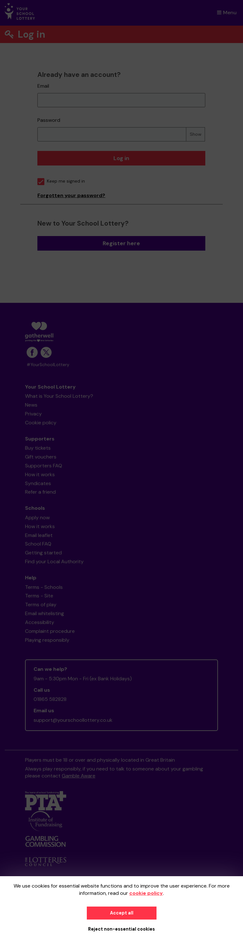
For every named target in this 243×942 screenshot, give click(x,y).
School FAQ (38, 543)
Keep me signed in (61, 181)
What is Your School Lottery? (59, 396)
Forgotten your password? (71, 195)
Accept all (121, 913)
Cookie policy (40, 422)
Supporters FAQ (43, 465)
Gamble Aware (78, 775)
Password (48, 120)
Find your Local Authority (54, 561)
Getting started (43, 552)
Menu (227, 12)
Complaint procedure (50, 631)
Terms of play (40, 604)
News (31, 405)
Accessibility (39, 622)
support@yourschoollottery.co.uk (73, 720)
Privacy (33, 413)
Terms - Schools (44, 587)
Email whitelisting (44, 613)
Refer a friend (40, 492)
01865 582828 (50, 699)
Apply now (37, 517)
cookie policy (146, 893)
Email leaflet (39, 535)
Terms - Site (39, 595)
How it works (40, 474)
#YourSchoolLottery (48, 364)
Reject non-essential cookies (121, 929)
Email (43, 86)
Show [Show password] (195, 134)
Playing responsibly (47, 640)
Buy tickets (38, 448)
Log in (121, 158)
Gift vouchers (40, 456)
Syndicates (38, 483)
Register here (121, 243)
